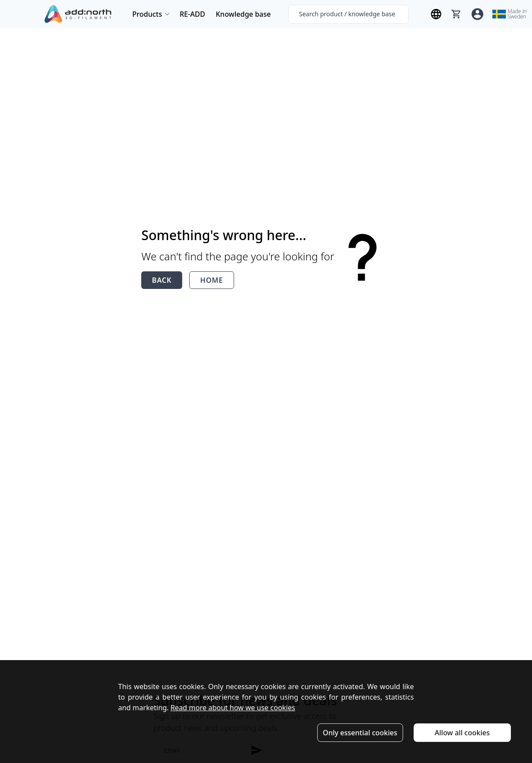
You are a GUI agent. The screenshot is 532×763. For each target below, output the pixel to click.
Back (162, 280)
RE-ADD (192, 14)
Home (211, 280)
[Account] (477, 14)
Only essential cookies (360, 732)
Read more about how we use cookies (232, 707)
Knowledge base (243, 14)
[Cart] (456, 14)
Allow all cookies (462, 732)
